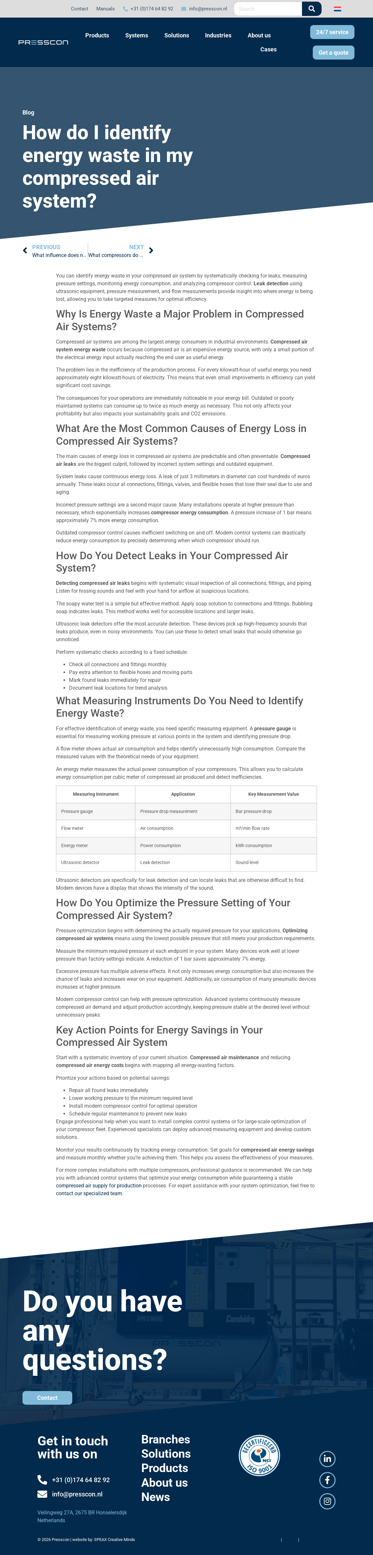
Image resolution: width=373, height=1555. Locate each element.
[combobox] (268, 9)
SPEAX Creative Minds (114, 1539)
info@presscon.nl (77, 1494)
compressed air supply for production (99, 1186)
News (155, 1497)
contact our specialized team (89, 1193)
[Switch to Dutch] (337, 8)
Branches (165, 1439)
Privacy (290, 1539)
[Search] (312, 9)
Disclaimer (270, 1539)
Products (164, 1468)
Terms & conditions (318, 1539)
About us (164, 1483)
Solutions (166, 1454)
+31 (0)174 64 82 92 (81, 1480)
